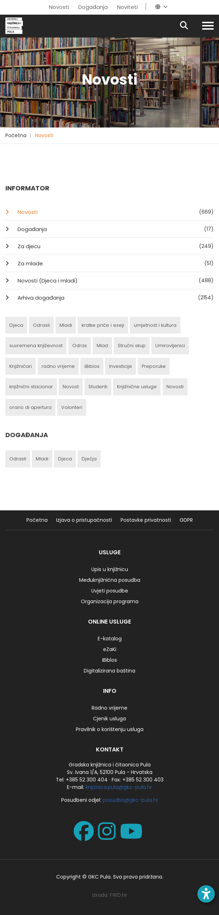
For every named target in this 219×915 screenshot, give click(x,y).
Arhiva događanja (115, 297)
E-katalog (110, 638)
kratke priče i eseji (103, 325)
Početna (15, 135)
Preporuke (154, 366)
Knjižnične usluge (137, 386)
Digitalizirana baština (109, 670)
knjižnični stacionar (31, 386)
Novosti (59, 7)
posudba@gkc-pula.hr (130, 800)
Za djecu (115, 246)
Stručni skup (132, 345)
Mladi (65, 325)
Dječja (89, 458)
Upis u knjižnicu (109, 569)
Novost (71, 386)
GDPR (186, 520)
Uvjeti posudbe (109, 590)
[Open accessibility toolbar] (206, 893)
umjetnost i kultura (155, 325)
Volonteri (71, 407)
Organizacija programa (109, 601)
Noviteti (127, 7)
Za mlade (115, 263)
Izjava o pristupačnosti (84, 520)
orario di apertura (30, 407)
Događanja (93, 7)
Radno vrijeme (109, 707)
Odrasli (41, 325)
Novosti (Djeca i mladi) (115, 280)
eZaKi (109, 649)
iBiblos (91, 366)
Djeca (16, 325)
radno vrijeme (58, 366)
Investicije (120, 366)
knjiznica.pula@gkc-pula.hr (119, 787)
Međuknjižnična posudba (109, 580)
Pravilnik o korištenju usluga (109, 729)
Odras (79, 345)
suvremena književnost (36, 345)
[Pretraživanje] (190, 26)
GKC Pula (99, 876)
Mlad (102, 345)
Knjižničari (20, 366)
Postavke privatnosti (146, 520)
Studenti (97, 386)
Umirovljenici (170, 345)
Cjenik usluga (109, 718)
